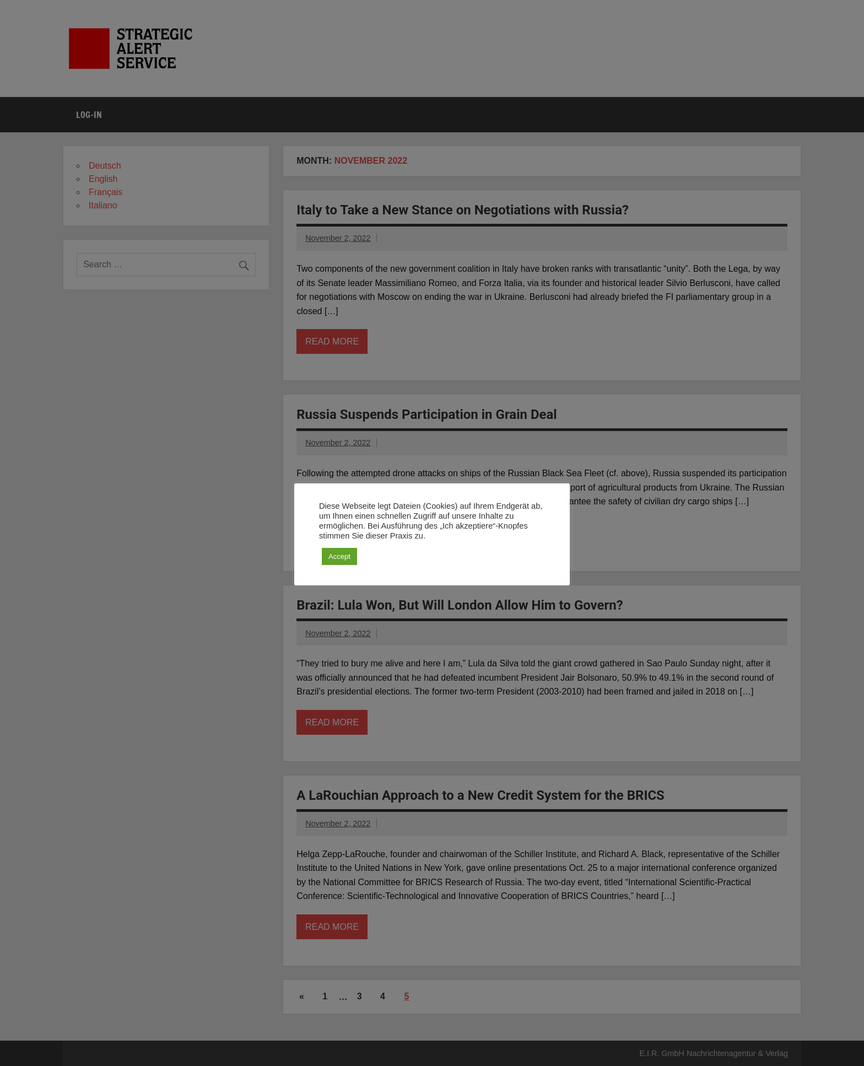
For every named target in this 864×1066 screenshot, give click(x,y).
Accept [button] (339, 556)
